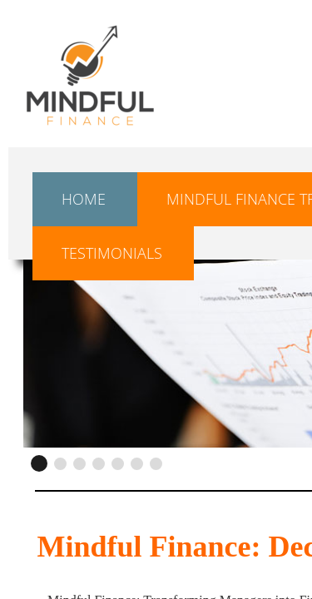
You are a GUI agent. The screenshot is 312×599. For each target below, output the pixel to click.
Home (84, 199)
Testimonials (112, 253)
